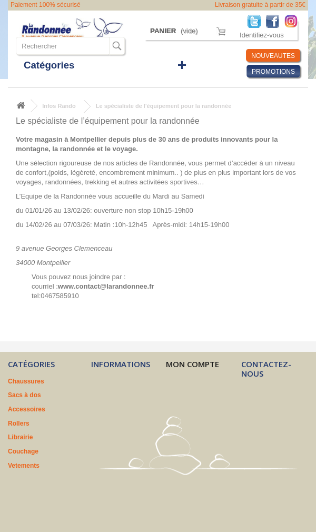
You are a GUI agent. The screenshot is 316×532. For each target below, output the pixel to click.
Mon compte (192, 364)
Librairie (20, 437)
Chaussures (26, 381)
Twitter (256, 21)
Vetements (23, 465)
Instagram (293, 21)
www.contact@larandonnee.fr (106, 286)
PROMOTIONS (273, 71)
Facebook (275, 21)
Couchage (23, 451)
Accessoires (26, 409)
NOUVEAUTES (273, 56)
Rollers (18, 423)
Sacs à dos (24, 395)
